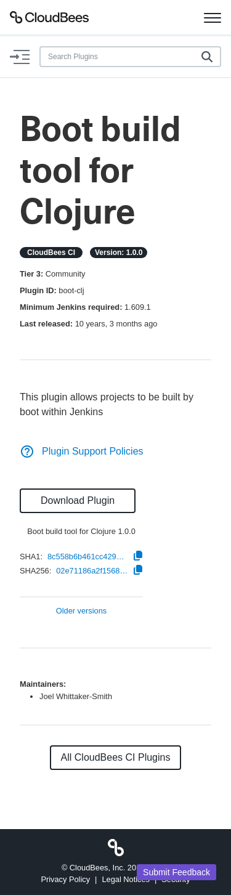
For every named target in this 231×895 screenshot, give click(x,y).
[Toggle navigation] (212, 17)
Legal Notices (126, 879)
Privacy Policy (65, 879)
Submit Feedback (176, 872)
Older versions (81, 611)
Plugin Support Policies (82, 451)
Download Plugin (78, 500)
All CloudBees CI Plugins (116, 757)
